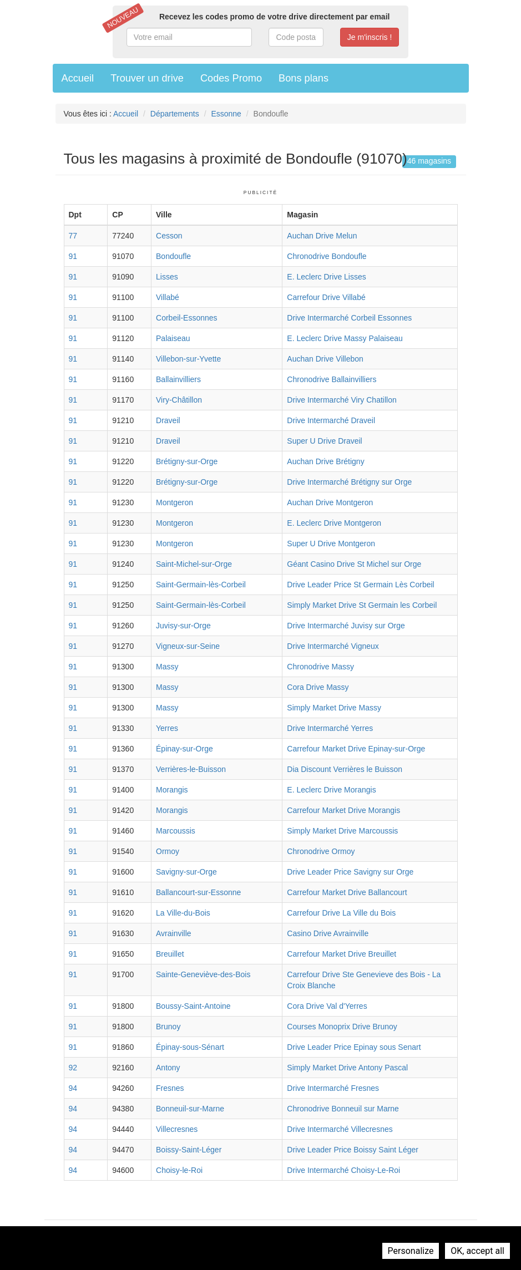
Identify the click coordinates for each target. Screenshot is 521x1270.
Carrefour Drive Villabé (326, 297)
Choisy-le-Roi (179, 1170)
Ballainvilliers (178, 379)
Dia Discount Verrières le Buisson (344, 769)
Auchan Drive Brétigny (325, 461)
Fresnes (170, 1088)
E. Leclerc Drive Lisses (326, 276)
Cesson (169, 235)
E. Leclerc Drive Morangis (331, 789)
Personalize (411, 1251)
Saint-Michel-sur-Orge (194, 564)
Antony (168, 1067)
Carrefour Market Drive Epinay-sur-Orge (356, 748)
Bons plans (303, 78)
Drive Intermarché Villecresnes (339, 1129)
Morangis (172, 789)
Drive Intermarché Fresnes (333, 1088)
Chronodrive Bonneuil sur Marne (343, 1108)
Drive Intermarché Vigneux (332, 646)
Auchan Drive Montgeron (330, 502)
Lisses (167, 276)
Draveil (168, 420)
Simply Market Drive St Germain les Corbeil (362, 605)
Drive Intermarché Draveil (331, 420)
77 (73, 235)
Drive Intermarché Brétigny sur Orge (349, 481)
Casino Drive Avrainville (327, 933)
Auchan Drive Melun (322, 235)
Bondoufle (173, 256)
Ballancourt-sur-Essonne (198, 892)
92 (73, 1067)
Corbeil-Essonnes (186, 317)
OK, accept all (477, 1251)
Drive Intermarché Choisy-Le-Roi (343, 1170)
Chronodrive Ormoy (321, 851)
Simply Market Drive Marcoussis (342, 830)
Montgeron (174, 502)
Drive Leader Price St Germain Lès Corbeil (360, 584)
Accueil (78, 78)
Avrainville (173, 933)
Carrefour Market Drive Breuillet (341, 953)
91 (73, 256)
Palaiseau (173, 338)
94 (73, 1088)
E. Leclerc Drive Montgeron (334, 523)
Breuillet (170, 953)
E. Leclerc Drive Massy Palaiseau (345, 338)
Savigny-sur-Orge (186, 871)
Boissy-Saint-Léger (188, 1149)
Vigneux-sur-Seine (188, 646)
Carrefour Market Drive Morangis (343, 810)
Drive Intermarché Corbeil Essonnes (349, 317)
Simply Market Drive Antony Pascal (347, 1067)
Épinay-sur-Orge (184, 748)
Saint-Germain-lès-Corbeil (201, 584)
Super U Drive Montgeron (331, 543)
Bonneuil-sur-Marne (190, 1108)
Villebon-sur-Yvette (188, 358)
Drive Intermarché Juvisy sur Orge (345, 625)
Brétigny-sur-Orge (186, 461)
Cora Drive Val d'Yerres (327, 1006)
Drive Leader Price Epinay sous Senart (354, 1047)
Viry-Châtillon (179, 399)
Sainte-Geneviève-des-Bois (203, 974)
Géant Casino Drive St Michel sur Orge (354, 564)
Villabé (167, 297)
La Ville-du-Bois (183, 912)
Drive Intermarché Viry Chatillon (341, 399)
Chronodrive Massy (320, 666)
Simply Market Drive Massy (334, 707)
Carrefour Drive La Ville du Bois (341, 912)
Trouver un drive (147, 78)
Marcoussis (175, 830)
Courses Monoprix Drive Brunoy (342, 1026)
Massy (167, 666)
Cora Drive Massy (317, 687)
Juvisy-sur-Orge (183, 625)
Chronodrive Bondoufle (326, 256)
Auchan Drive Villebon (325, 358)
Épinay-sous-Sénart (190, 1047)
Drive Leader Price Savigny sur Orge (350, 871)
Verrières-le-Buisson (191, 769)
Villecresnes (177, 1129)
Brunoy (168, 1026)
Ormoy (167, 851)
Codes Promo (231, 78)
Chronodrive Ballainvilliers (331, 379)
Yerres (167, 728)
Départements (174, 113)
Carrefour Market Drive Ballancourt (347, 892)
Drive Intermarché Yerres (330, 728)
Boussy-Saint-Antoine (193, 1006)
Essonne (226, 113)
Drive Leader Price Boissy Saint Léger (352, 1149)
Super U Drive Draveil (324, 440)
